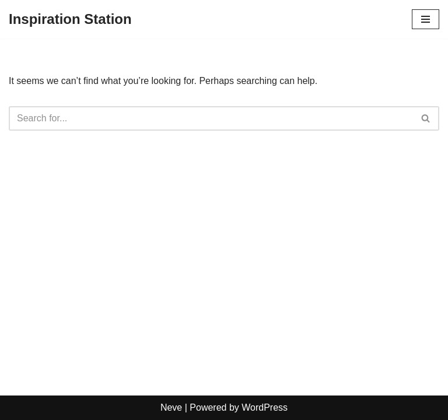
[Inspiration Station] (70, 19)
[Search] (211, 118)
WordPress (265, 407)
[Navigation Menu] (425, 19)
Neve (171, 407)
